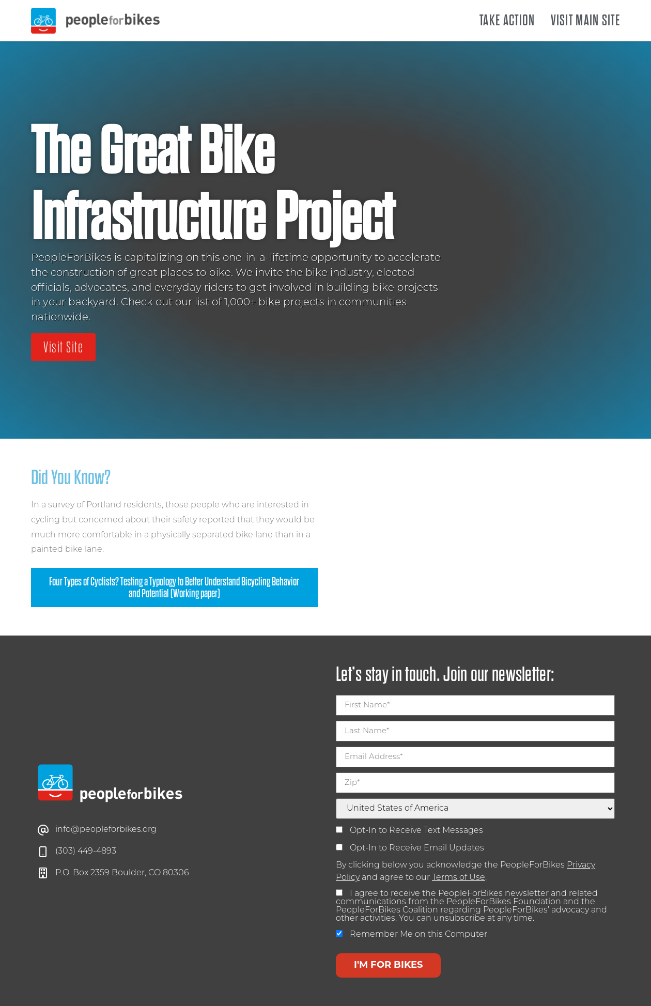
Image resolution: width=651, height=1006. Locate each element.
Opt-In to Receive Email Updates (410, 848)
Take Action (507, 20)
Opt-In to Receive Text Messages (409, 830)
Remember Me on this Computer (411, 934)
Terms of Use (458, 878)
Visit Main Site (586, 20)
